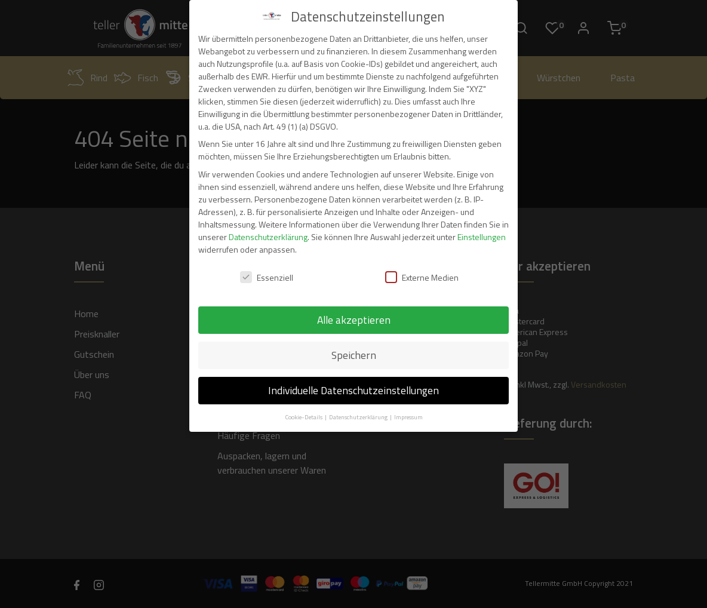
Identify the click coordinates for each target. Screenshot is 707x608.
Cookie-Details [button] (304, 417)
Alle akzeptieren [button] (354, 320)
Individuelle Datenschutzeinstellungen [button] (353, 390)
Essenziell (266, 277)
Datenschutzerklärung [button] (359, 417)
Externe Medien (422, 277)
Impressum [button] (408, 417)
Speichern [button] (353, 355)
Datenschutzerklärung (268, 237)
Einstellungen (481, 237)
